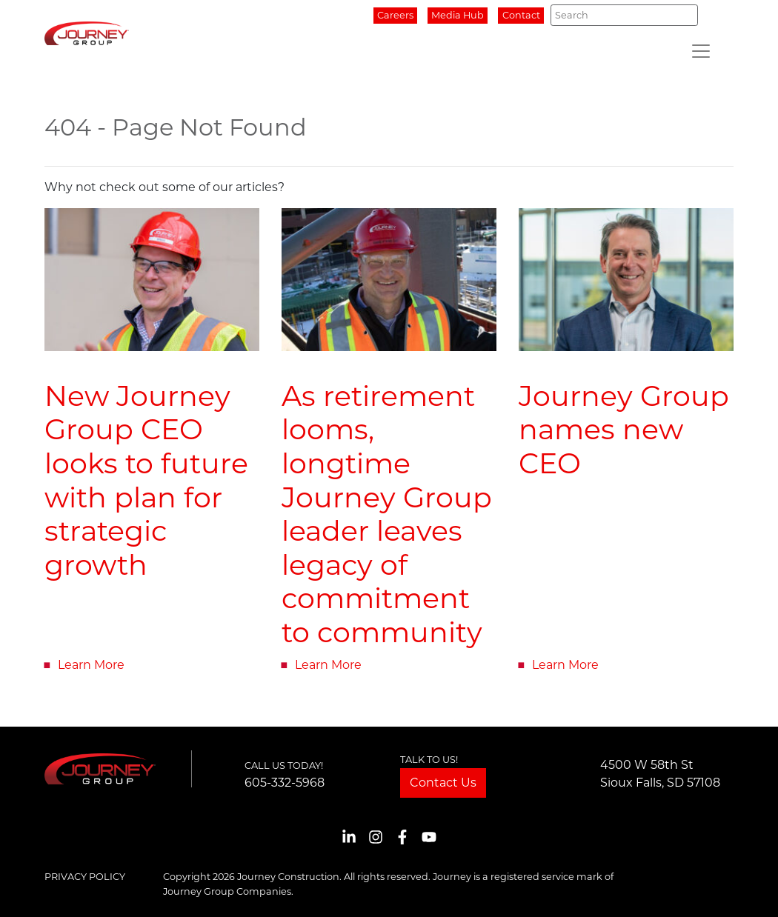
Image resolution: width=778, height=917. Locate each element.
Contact (521, 15)
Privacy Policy (84, 876)
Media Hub (457, 15)
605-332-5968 (285, 783)
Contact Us (443, 783)
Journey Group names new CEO (624, 430)
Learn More (91, 665)
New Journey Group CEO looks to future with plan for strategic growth (146, 480)
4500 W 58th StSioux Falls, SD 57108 (660, 774)
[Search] (624, 14)
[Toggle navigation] (701, 51)
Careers (395, 15)
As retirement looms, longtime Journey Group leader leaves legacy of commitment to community (387, 514)
